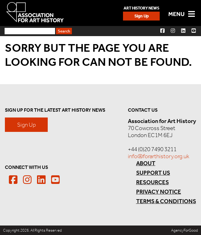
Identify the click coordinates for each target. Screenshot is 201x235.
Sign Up (141, 16)
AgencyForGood (184, 230)
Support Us (153, 172)
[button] (162, 30)
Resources (152, 182)
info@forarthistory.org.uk (158, 156)
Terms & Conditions (166, 201)
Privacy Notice (158, 191)
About (145, 163)
